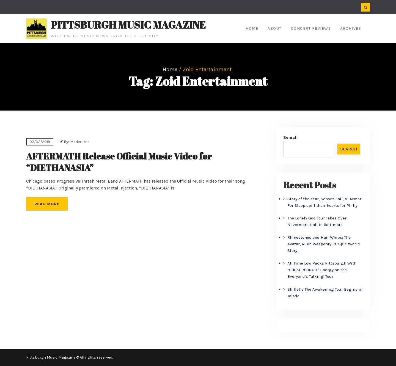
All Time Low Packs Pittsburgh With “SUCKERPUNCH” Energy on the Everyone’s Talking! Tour (321, 270)
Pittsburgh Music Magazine (128, 25)
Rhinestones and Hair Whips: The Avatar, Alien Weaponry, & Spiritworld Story (323, 244)
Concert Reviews (311, 28)
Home (252, 28)
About (275, 28)
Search (290, 137)
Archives (350, 28)
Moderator (79, 141)
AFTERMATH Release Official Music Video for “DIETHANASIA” (119, 162)
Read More (46, 204)
